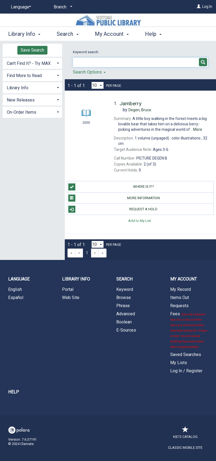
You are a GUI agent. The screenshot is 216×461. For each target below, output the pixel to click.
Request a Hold (113, 209)
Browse (123, 297)
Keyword (124, 289)
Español (15, 297)
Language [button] (19, 279)
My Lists (178, 362)
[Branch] (62, 7)
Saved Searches (185, 354)
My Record (180, 289)
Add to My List (139, 220)
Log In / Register (186, 370)
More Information (114, 198)
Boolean (124, 322)
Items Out (179, 297)
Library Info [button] (24, 34)
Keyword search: (86, 52)
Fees (188, 329)
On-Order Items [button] (21, 112)
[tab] (32, 63)
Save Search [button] (32, 50)
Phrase (123, 305)
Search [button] (67, 34)
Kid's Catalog (185, 434)
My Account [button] (112, 34)
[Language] (20, 7)
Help (13, 392)
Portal (67, 289)
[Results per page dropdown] (98, 85)
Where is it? (111, 186)
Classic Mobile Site (185, 448)
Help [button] (153, 34)
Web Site (70, 297)
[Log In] (199, 6)
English (15, 289)
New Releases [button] (21, 100)
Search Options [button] (89, 72)
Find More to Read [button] (24, 75)
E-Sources (126, 330)
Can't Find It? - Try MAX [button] (29, 63)
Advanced (125, 313)
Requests (179, 305)
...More (196, 129)
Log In (207, 6)
